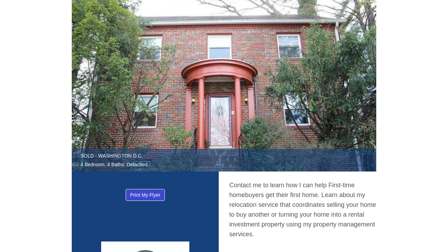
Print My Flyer (145, 195)
